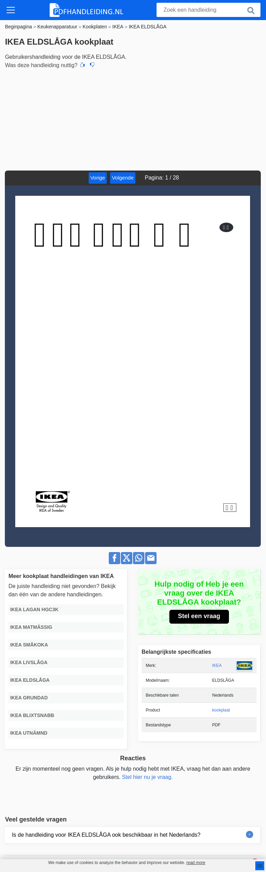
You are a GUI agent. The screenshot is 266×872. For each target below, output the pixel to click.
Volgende (123, 178)
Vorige (97, 178)
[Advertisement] (133, 118)
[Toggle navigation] (11, 10)
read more (195, 862)
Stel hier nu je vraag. (147, 777)
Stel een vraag (199, 616)
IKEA (217, 665)
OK (260, 865)
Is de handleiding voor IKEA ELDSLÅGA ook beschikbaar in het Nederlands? (106, 835)
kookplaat (221, 710)
